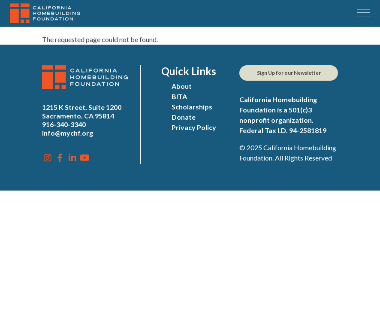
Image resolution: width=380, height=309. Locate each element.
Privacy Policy (194, 127)
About (182, 86)
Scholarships (192, 107)
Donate (184, 117)
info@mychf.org (67, 133)
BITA (179, 96)
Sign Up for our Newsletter (289, 73)
